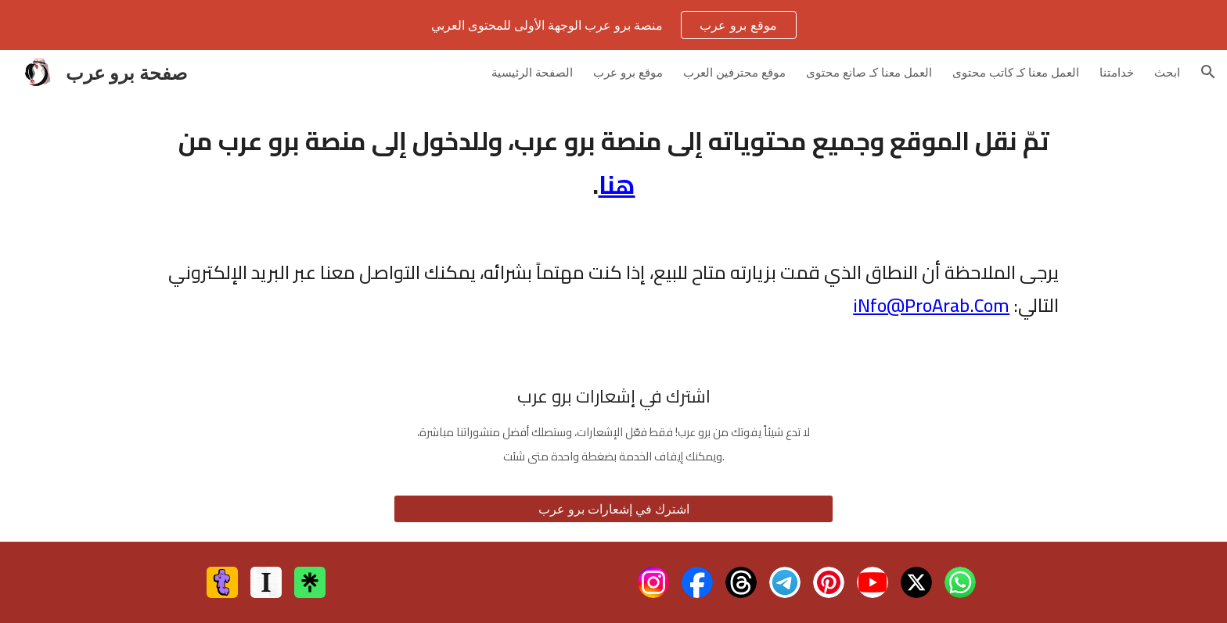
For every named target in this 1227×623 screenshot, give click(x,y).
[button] (1208, 72)
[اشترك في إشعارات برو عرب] (613, 509)
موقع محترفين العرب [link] (734, 72)
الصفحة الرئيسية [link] (532, 72)
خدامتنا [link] (1116, 72)
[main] (613, 163)
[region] (613, 25)
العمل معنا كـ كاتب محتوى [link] (1015, 72)
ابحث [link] (1167, 72)
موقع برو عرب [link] (628, 72)
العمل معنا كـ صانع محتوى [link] (869, 72)
